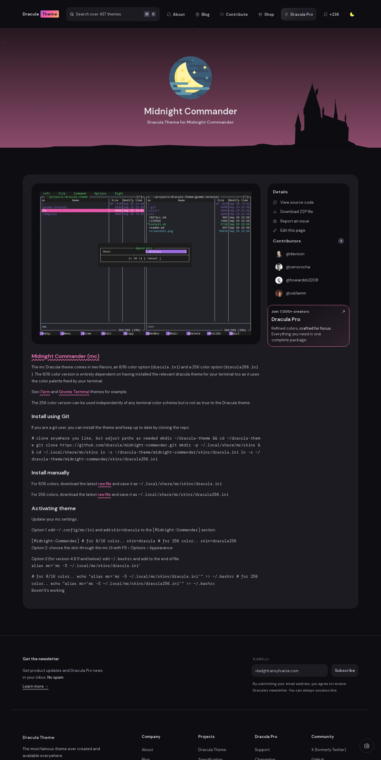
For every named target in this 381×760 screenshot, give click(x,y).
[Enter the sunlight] (352, 14)
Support (262, 749)
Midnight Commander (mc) (65, 356)
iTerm (45, 391)
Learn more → (36, 686)
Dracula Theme (38, 737)
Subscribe (345, 670)
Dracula (41, 14)
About (147, 749)
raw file (104, 483)
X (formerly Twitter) (328, 749)
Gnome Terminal (74, 391)
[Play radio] (367, 746)
